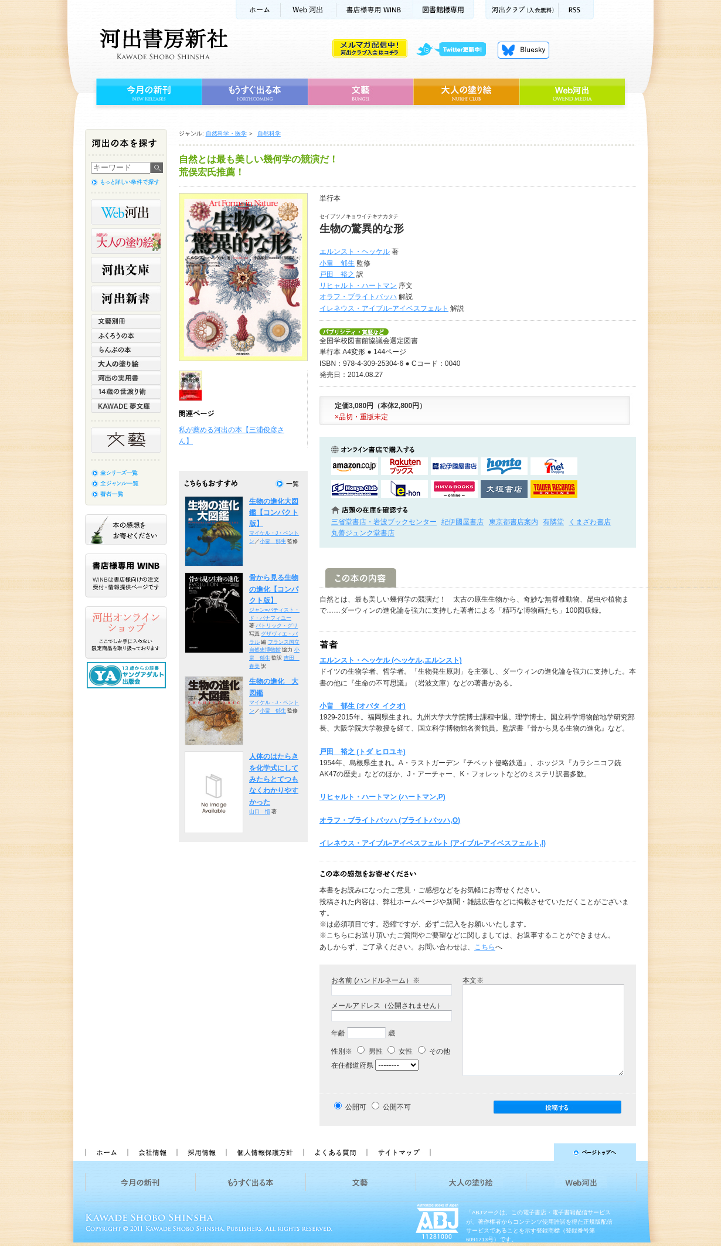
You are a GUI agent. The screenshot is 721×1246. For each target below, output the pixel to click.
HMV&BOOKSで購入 (454, 489)
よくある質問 (334, 1152)
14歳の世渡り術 (126, 392)
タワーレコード (553, 489)
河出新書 (126, 298)
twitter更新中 (455, 49)
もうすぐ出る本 (255, 92)
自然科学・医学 (226, 133)
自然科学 (269, 133)
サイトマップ (398, 1152)
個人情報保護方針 (264, 1152)
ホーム (258, 9)
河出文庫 (126, 270)
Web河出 (308, 9)
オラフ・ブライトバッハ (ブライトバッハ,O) (389, 820)
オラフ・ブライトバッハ (358, 297)
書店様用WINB (374, 9)
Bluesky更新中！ (523, 49)
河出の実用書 (126, 378)
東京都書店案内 (513, 522)
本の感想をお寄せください (126, 529)
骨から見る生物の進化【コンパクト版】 (273, 589)
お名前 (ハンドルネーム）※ (375, 980)
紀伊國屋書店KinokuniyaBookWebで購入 (454, 466)
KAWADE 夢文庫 (126, 406)
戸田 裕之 (337, 274)
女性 (400, 1051)
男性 (369, 1051)
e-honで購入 (404, 489)
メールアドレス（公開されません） (387, 1005)
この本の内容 (360, 578)
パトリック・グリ (277, 626)
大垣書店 (504, 489)
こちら (484, 947)
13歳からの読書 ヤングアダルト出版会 (128, 675)
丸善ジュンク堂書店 (362, 533)
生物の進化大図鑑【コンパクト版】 (273, 512)
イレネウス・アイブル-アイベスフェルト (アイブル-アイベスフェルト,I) (432, 843)
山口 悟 (259, 811)
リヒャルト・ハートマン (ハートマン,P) (382, 797)
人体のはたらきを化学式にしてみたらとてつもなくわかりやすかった (273, 779)
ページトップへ (538, 1152)
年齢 (338, 1033)
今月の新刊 (147, 92)
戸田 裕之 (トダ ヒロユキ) (362, 752)
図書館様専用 (443, 9)
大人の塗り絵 (466, 92)
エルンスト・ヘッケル (354, 251)
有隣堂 (553, 522)
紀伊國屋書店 (462, 522)
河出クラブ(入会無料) (522, 9)
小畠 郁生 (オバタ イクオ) (362, 706)
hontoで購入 (504, 466)
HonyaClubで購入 (354, 489)
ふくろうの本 (126, 335)
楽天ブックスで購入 (404, 466)
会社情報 (151, 1152)
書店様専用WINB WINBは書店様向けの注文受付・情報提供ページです (126, 575)
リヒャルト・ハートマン (358, 285)
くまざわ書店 (590, 522)
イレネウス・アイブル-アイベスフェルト (383, 308)
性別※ (341, 1051)
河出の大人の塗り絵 (126, 241)
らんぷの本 (126, 349)
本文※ (473, 980)
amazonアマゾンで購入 (354, 466)
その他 (434, 1051)
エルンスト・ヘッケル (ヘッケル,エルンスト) (390, 660)
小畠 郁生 (337, 263)
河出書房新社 (162, 43)
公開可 (355, 1107)
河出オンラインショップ (126, 632)
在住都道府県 (352, 1065)
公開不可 (397, 1107)
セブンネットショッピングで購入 (553, 466)
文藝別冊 (126, 321)
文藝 (360, 92)
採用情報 (201, 1152)
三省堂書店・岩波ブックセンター (384, 522)
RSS (576, 9)
